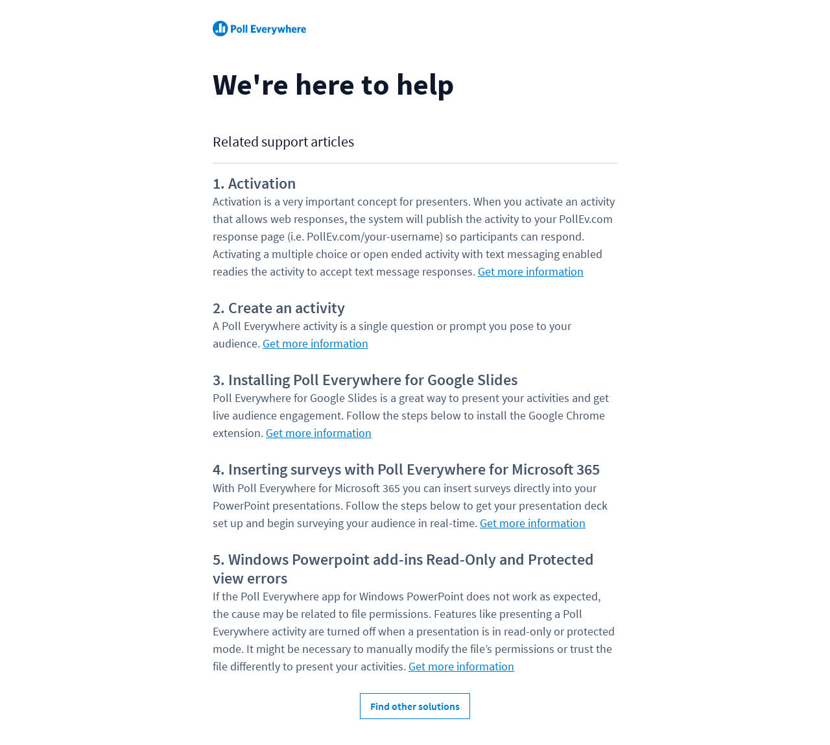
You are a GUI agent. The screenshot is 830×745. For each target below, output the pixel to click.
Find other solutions (415, 706)
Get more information (531, 271)
